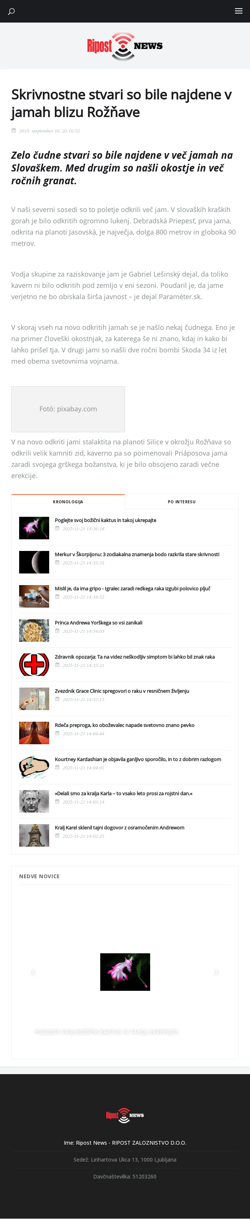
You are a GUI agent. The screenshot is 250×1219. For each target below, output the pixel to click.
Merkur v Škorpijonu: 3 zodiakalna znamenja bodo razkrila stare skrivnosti (137, 554)
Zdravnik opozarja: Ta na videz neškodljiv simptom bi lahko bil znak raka (135, 656)
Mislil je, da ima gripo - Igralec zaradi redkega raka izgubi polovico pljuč (132, 588)
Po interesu (182, 501)
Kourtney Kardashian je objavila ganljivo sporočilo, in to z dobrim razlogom (138, 759)
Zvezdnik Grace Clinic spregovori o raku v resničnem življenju (122, 691)
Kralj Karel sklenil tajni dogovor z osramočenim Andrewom (119, 827)
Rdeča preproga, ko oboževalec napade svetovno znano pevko (124, 725)
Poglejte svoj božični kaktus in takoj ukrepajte (105, 520)
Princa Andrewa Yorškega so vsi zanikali (98, 622)
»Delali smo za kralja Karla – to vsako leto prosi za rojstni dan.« (123, 793)
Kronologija (68, 501)
